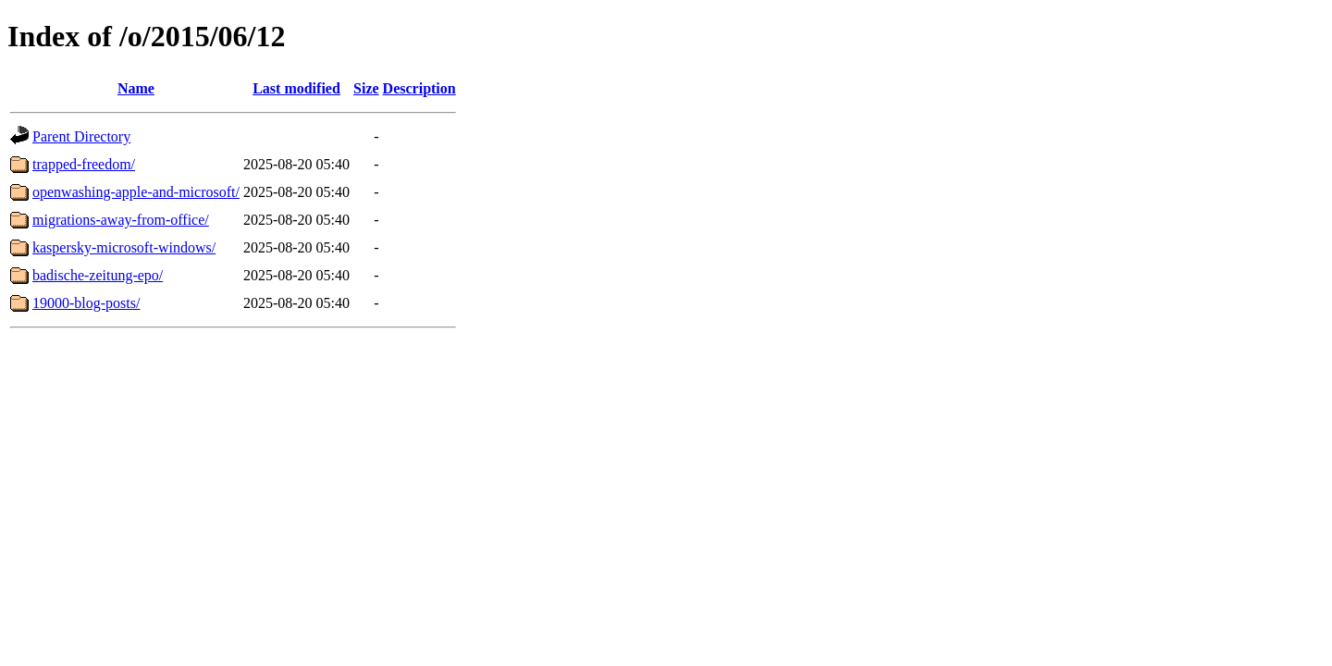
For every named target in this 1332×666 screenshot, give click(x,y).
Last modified (296, 88)
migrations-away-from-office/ (120, 220)
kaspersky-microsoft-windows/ (124, 247)
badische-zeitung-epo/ (97, 275)
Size (366, 88)
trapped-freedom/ (83, 164)
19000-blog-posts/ (86, 303)
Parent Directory (81, 136)
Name (135, 88)
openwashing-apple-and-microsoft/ (136, 192)
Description (419, 88)
